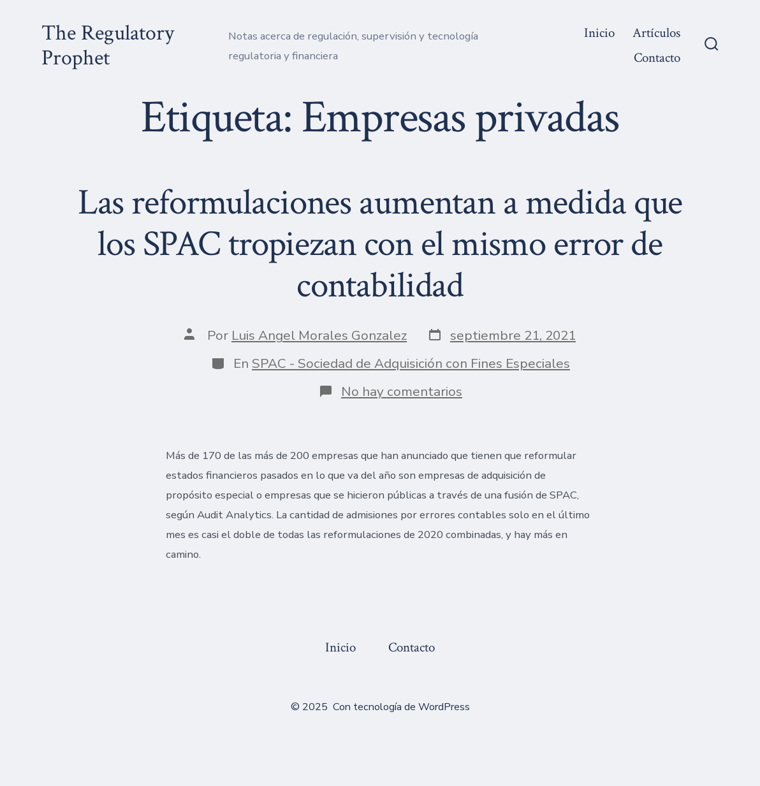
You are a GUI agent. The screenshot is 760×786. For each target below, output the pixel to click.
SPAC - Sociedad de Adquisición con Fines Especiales (411, 363)
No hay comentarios (401, 391)
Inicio (599, 32)
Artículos (656, 32)
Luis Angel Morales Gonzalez (319, 335)
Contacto (657, 57)
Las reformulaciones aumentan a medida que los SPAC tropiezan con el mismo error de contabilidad (380, 244)
